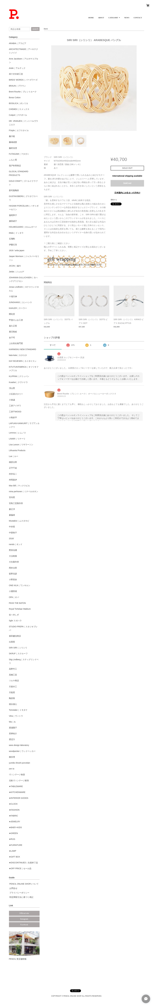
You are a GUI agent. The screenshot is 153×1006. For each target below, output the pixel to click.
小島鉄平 (13, 417)
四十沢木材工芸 (16, 74)
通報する (114, 200)
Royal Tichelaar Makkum (20, 609)
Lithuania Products (17, 450)
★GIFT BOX (14, 857)
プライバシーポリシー (19, 893)
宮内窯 (12, 497)
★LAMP (12, 851)
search (35, 29)
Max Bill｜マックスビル (19, 485)
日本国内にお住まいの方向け (127, 193)
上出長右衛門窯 (16, 343)
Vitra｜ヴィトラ (16, 716)
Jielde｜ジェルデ (16, 272)
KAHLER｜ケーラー (18, 308)
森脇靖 (12, 515)
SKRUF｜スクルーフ (18, 653)
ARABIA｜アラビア (17, 43)
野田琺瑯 (13, 550)
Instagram (24, 919)
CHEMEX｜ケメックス (19, 109)
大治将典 (13, 556)
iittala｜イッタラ (16, 233)
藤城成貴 (13, 142)
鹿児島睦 (13, 332)
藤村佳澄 (13, 148)
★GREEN (13, 833)
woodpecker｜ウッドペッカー (22, 751)
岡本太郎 (13, 568)
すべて (53, 345)
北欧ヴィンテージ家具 (19, 780)
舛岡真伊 (13, 480)
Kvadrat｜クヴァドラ (18, 382)
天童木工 (13, 686)
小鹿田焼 (13, 591)
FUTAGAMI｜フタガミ (19, 154)
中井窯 (12, 527)
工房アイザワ (15, 406)
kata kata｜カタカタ (18, 355)
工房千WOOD (15, 411)
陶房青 (12, 698)
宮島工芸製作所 (16, 503)
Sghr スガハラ (15, 620)
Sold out (127, 183)
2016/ (11, 538)
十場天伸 (13, 296)
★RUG (12, 839)
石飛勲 (12, 239)
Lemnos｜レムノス (17, 433)
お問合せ (13, 888)
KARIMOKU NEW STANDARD (22, 349)
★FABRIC (13, 816)
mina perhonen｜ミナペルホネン (23, 491)
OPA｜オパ (14, 597)
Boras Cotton (15, 97)
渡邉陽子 (13, 727)
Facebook (24, 925)
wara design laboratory (19, 745)
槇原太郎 (13, 462)
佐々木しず (14, 615)
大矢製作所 (14, 562)
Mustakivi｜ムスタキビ (19, 521)
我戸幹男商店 (15, 165)
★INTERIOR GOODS (18, 798)
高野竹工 (13, 669)
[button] (114, 16)
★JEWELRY (14, 821)
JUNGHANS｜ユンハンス (20, 302)
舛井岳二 (13, 474)
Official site (24, 913)
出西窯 (12, 642)
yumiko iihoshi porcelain (19, 763)
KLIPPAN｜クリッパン (19, 376)
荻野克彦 (13, 574)
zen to (11, 769)
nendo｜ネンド (15, 544)
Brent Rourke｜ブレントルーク (23, 92)
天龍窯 (12, 692)
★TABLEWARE (16, 786)
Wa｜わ (12, 722)
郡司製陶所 (14, 190)
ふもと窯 (13, 160)
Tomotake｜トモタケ (18, 710)
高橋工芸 (13, 675)
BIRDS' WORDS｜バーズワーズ (23, 80)
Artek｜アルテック (17, 68)
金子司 (12, 337)
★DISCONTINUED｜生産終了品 (23, 862)
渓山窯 (12, 388)
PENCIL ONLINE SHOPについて (24, 884)
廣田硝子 (13, 221)
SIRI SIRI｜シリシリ (18, 648)
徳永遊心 (13, 704)
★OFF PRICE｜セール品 (20, 868)
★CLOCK (13, 804)
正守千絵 (13, 468)
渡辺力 (12, 739)
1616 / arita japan (16, 250)
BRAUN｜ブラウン (17, 86)
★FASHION (14, 810)
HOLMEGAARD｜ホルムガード (23, 227)
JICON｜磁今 (15, 266)
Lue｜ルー (13, 456)
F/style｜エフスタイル (19, 130)
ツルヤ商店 (14, 680)
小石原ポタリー (16, 394)
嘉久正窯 (13, 326)
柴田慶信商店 (15, 636)
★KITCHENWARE (17, 792)
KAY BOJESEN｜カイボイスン (23, 361)
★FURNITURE (15, 845)
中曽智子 (13, 533)
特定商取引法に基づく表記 (21, 897)
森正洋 (12, 509)
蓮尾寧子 (13, 215)
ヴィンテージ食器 (17, 774)
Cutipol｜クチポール (18, 115)
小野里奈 (13, 579)
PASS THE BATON (17, 603)
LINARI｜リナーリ (17, 439)
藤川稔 (12, 136)
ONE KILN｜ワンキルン (19, 585)
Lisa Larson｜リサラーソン (21, 444)
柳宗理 (12, 757)
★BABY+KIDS (15, 827)
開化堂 (12, 314)
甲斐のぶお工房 (16, 320)
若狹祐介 (13, 733)
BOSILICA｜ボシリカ (18, 103)
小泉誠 (12, 400)
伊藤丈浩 (13, 244)
